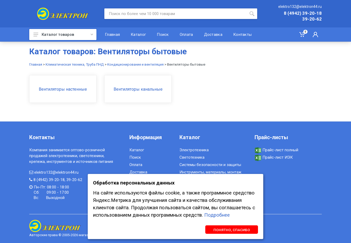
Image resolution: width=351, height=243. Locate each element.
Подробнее (217, 215)
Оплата (135, 164)
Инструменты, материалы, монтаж (210, 172)
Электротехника (194, 150)
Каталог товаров (63, 34)
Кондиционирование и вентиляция (135, 64)
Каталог (136, 150)
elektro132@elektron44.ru (300, 6)
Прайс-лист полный (276, 150)
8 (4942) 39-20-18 (303, 13)
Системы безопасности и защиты (210, 164)
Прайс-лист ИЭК (274, 157)
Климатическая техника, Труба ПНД (75, 64)
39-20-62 (312, 19)
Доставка (138, 172)
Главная (35, 64)
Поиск (135, 157)
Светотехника (191, 157)
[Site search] (175, 13)
